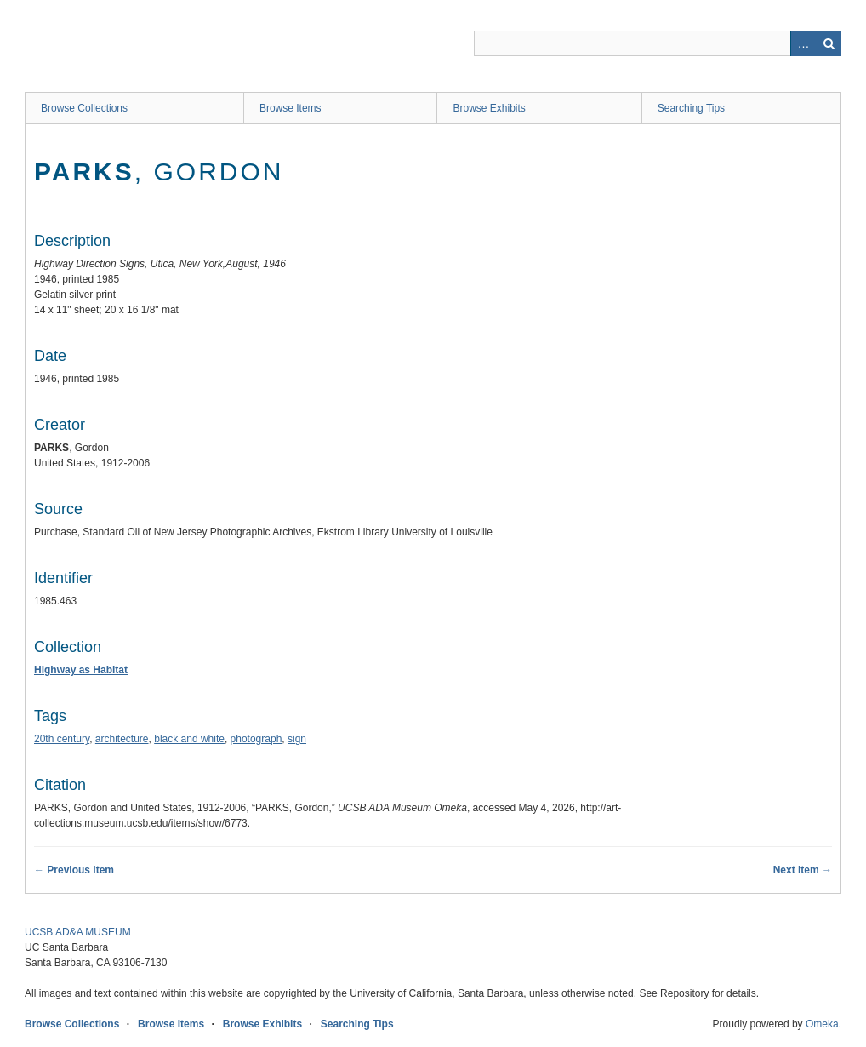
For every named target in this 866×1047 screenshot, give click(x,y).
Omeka (822, 1024)
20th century (61, 739)
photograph (256, 739)
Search (828, 43)
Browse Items (290, 108)
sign (297, 739)
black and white (189, 739)
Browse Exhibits (489, 108)
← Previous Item (74, 870)
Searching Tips (691, 108)
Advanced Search (803, 43)
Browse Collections (84, 108)
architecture (122, 739)
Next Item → (802, 870)
